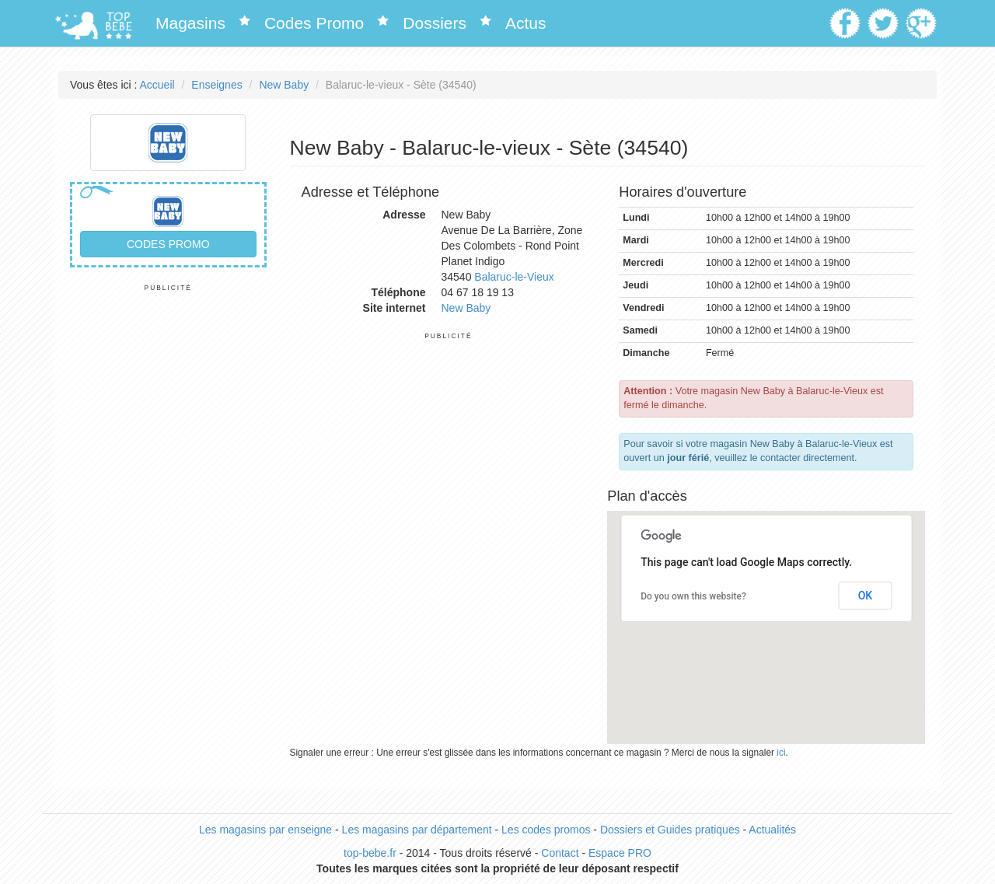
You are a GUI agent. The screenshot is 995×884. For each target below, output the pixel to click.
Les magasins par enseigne (265, 829)
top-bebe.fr (370, 853)
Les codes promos (545, 829)
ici (781, 752)
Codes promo (168, 244)
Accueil (157, 85)
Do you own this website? (693, 596)
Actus (525, 23)
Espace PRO (619, 853)
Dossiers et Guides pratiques (670, 829)
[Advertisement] (168, 525)
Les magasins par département (417, 829)
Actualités (772, 829)
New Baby (284, 85)
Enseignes (216, 85)
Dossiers (434, 23)
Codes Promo (314, 23)
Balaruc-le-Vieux (513, 277)
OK (865, 595)
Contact (559, 853)
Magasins (190, 23)
